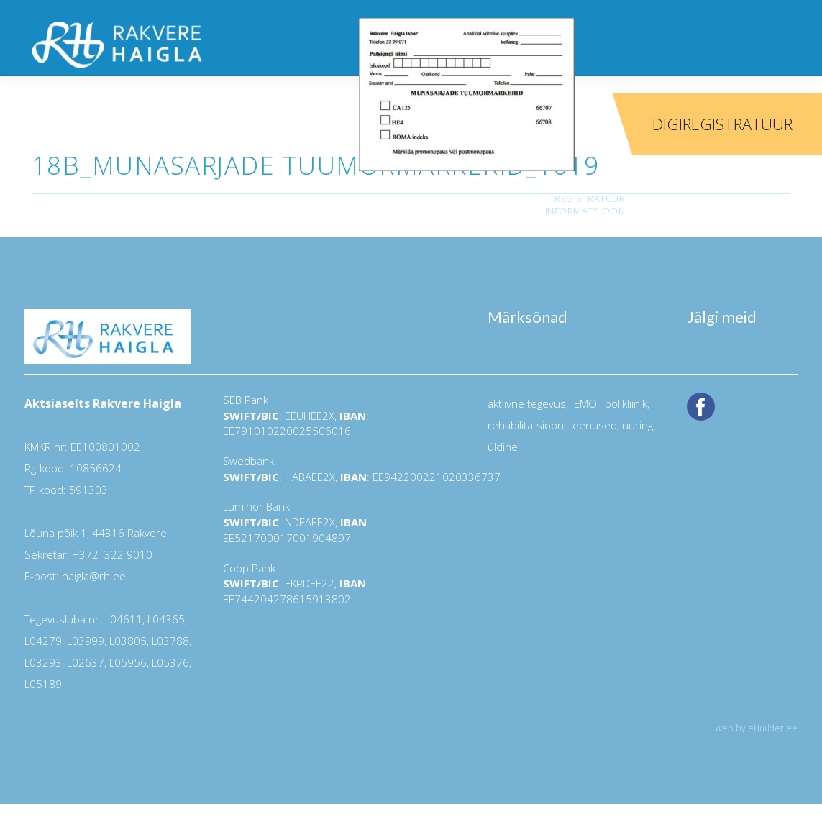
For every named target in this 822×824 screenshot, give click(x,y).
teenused (591, 425)
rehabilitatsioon (526, 425)
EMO (584, 403)
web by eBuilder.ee (757, 728)
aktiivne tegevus (527, 403)
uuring (637, 425)
